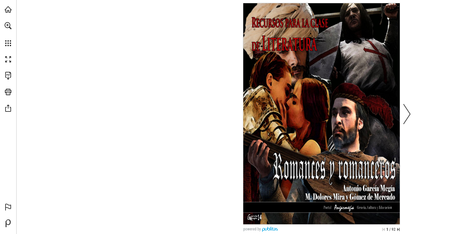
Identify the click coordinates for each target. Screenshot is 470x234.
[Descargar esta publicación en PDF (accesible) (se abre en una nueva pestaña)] (8, 76)
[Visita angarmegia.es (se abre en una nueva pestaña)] (8, 9)
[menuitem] (8, 34)
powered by (252, 229)
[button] (8, 26)
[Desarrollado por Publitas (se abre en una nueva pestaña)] (8, 223)
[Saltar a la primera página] (383, 229)
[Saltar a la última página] (398, 229)
